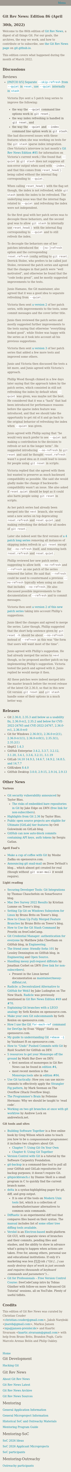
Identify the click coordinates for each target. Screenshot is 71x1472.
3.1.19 (48, 755)
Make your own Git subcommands (30, 1016)
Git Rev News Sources (18, 1396)
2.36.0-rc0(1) (35, 738)
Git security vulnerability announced (31, 795)
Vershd (12, 1231)
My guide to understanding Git (36, 1037)
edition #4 (49, 1066)
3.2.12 (54, 750)
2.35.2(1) (13, 742)
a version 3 (39, 348)
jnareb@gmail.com (17, 1324)
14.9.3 (30, 759)
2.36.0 (16, 717)
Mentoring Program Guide (20, 1427)
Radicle (29, 995)
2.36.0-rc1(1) (16, 738)
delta (10, 1189)
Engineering (37, 944)
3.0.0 (33, 771)
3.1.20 (11, 755)
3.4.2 (36, 750)
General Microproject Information (25, 1415)
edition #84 (51, 1075)
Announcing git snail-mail (24, 863)
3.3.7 (44, 750)
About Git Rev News (16, 1379)
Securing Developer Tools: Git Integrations (36, 889)
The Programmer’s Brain (24, 1096)
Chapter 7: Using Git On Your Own (35, 1147)
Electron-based (35, 1231)
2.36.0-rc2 (19, 721)
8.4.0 (25, 767)
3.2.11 (38, 755)
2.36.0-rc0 (20, 729)
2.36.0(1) (36, 734)
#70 (10, 1003)
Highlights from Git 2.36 (23, 816)
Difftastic (13, 1215)
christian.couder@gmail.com (24, 1319)
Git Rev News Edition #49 (43, 999)
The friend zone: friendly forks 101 (30, 948)
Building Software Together (25, 1130)
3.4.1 (20, 755)
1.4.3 (20, 746)
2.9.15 (42, 771)
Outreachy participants (18, 1465)
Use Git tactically (18, 1079)
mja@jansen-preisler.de (20, 1328)
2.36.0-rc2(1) (52, 734)
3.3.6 (29, 755)
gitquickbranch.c (18, 1177)
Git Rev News (54, 31)
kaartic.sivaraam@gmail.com (37, 1332)
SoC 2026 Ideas (13, 1440)
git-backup (14, 1164)
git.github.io (22, 48)
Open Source (39, 957)
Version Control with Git (23, 1156)
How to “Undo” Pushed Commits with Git (35, 1045)
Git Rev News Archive (17, 1390)
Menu (62, 2)
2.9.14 (52, 771)
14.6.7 (40, 759)
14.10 (21, 759)
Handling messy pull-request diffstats (32, 961)
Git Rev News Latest (16, 1384)
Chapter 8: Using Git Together (32, 1151)
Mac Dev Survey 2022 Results (27, 902)
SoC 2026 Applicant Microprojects (26, 1446)
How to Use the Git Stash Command (31, 927)
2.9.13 (63, 771)
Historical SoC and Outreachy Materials (30, 1421)
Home (7, 1353)
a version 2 (39, 304)
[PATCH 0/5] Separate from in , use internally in (37, 86)
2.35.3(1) (52, 738)
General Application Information (24, 1409)
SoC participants (14, 1452)
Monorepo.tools (22, 1075)
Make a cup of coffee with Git (27, 855)
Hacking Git (11, 1365)
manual (12, 1223)
